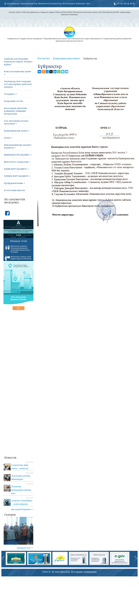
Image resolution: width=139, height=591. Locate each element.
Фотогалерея (69, 3)
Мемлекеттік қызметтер (50, 3)
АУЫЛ (8, 137)
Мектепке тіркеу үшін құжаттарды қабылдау (18, 258)
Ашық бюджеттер (28, 3)
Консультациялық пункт (17, 72)
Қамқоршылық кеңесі (17, 130)
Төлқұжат (10, 93)
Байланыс (80, 3)
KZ (118, 3)
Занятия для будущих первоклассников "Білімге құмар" (18, 61)
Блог (88, 3)
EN (125, 3)
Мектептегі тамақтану (17, 161)
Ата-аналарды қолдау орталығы (16, 122)
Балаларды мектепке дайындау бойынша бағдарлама (15, 111)
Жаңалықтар (13, 3)
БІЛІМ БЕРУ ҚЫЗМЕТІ (16, 168)
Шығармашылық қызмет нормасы (17, 146)
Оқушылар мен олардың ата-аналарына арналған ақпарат (18, 84)
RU (121, 3)
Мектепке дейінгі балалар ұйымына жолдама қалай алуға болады (17, 249)
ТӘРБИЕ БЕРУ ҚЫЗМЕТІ (17, 176)
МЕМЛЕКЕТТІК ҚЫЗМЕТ (18, 154)
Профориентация (14, 183)
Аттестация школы (14, 190)
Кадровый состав (13, 101)
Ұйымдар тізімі (18, 241)
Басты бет (44, 58)
